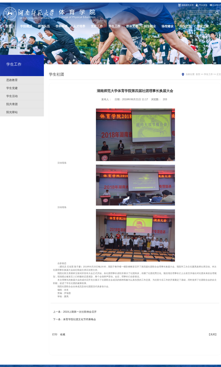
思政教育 (12, 80)
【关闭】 (213, 334)
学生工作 (208, 74)
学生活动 (12, 96)
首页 (198, 74)
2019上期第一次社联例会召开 (80, 311)
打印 (54, 334)
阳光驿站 (12, 112)
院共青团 (12, 104)
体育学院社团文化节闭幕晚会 (79, 319)
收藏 (62, 334)
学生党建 (12, 88)
